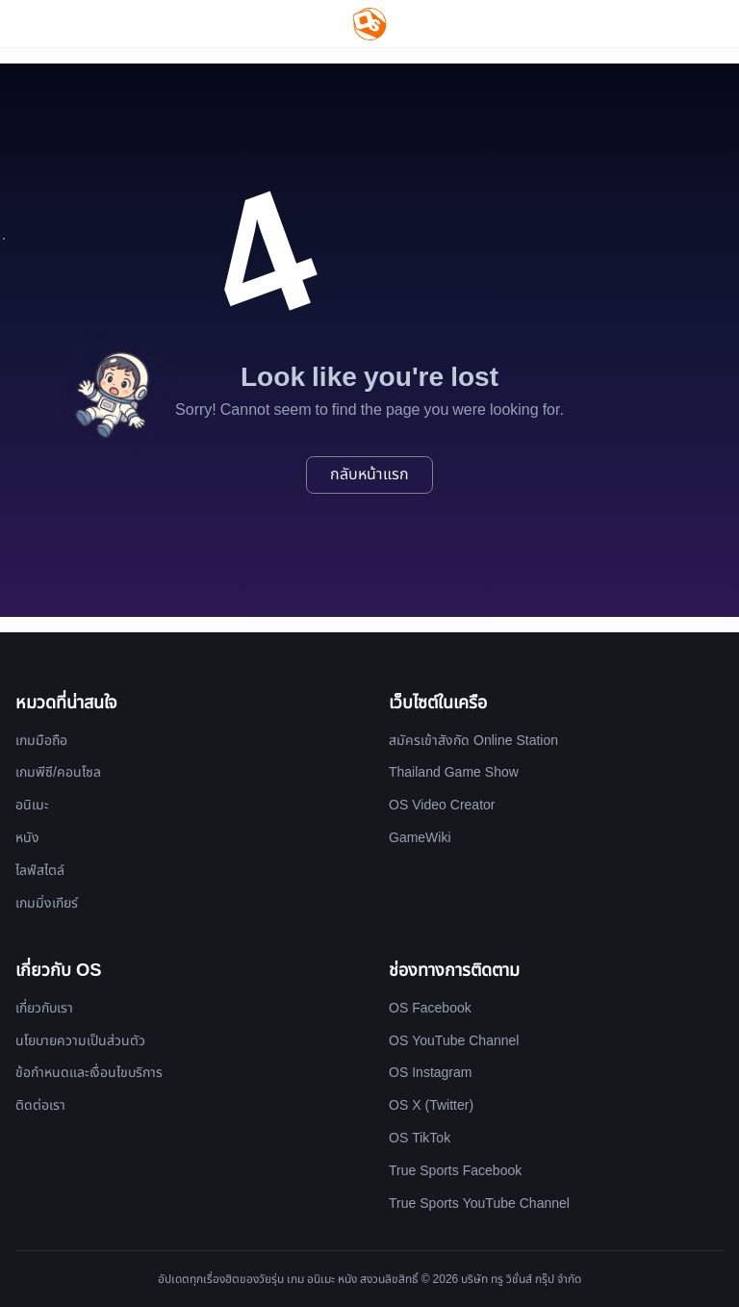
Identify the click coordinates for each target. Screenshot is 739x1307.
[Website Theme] (687, 23)
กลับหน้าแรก (369, 474)
